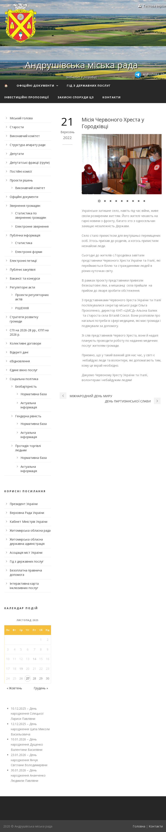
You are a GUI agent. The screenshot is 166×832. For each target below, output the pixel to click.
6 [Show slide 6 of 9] (127, 201)
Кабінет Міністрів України (28, 522)
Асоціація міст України (26, 552)
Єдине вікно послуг (24, 370)
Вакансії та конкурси (25, 278)
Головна (139, 826)
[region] (122, 171)
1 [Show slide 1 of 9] (99, 201)
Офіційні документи (35, 85)
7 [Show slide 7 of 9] (133, 201)
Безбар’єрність (26, 386)
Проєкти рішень (21, 180)
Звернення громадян (25, 206)
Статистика (23, 243)
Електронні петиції (23, 261)
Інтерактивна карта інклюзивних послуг (24, 585)
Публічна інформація (25, 235)
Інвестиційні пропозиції (26, 97)
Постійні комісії (21, 171)
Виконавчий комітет (25, 136)
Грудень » (41, 688)
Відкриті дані (19, 352)
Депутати (17, 154)
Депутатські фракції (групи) (30, 162)
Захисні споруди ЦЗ (75, 97)
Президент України (24, 504)
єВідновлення (20, 361)
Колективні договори (25, 343)
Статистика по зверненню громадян (30, 215)
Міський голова (21, 118)
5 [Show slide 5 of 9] (121, 201)
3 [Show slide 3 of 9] (110, 201)
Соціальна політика (24, 379)
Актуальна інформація (29, 405)
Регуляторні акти (22, 287)
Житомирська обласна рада (30, 530)
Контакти (111, 97)
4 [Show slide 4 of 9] (116, 201)
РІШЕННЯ (22, 308)
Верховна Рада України (27, 513)
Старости (17, 127)
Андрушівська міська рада (81, 65)
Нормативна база (34, 394)
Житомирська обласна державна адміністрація (27, 541)
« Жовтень (14, 688)
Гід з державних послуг (89, 85)
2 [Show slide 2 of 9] (104, 201)
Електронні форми (28, 252)
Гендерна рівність (28, 416)
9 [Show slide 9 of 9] (144, 201)
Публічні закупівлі (22, 269)
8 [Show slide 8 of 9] (138, 201)
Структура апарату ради (27, 145)
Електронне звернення (32, 226)
